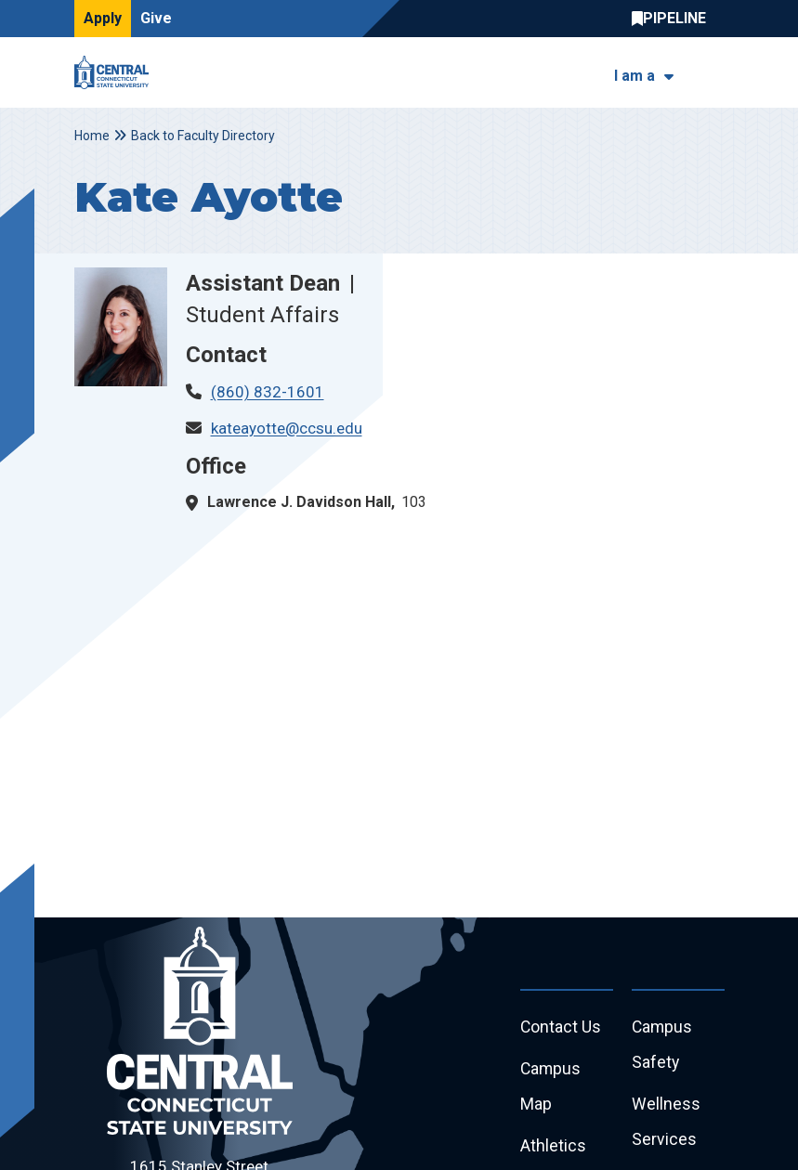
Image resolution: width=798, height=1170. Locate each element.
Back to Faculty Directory (203, 135)
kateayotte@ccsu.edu (286, 428)
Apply (103, 18)
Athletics (553, 1149)
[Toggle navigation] (713, 73)
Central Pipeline (673, 18)
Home (92, 135)
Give (156, 18)
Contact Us (561, 1027)
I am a (634, 75)
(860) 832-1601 (267, 392)
